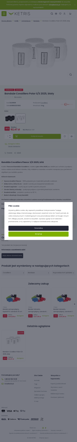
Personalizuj (38, 228)
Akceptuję (38, 234)
